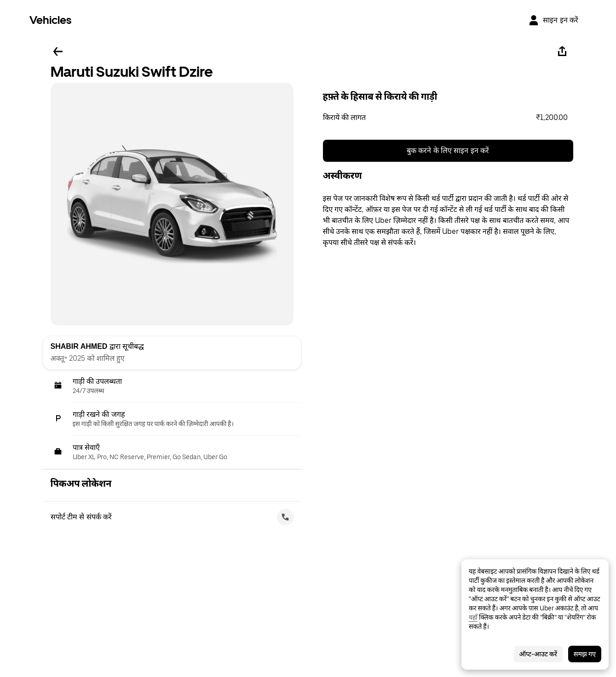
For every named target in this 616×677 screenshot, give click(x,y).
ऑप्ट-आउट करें (538, 654)
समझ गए (585, 654)
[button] (448, 118)
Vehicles (50, 20)
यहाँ (473, 617)
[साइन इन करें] (553, 20)
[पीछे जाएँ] (58, 51)
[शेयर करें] (562, 51)
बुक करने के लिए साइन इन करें (448, 150)
